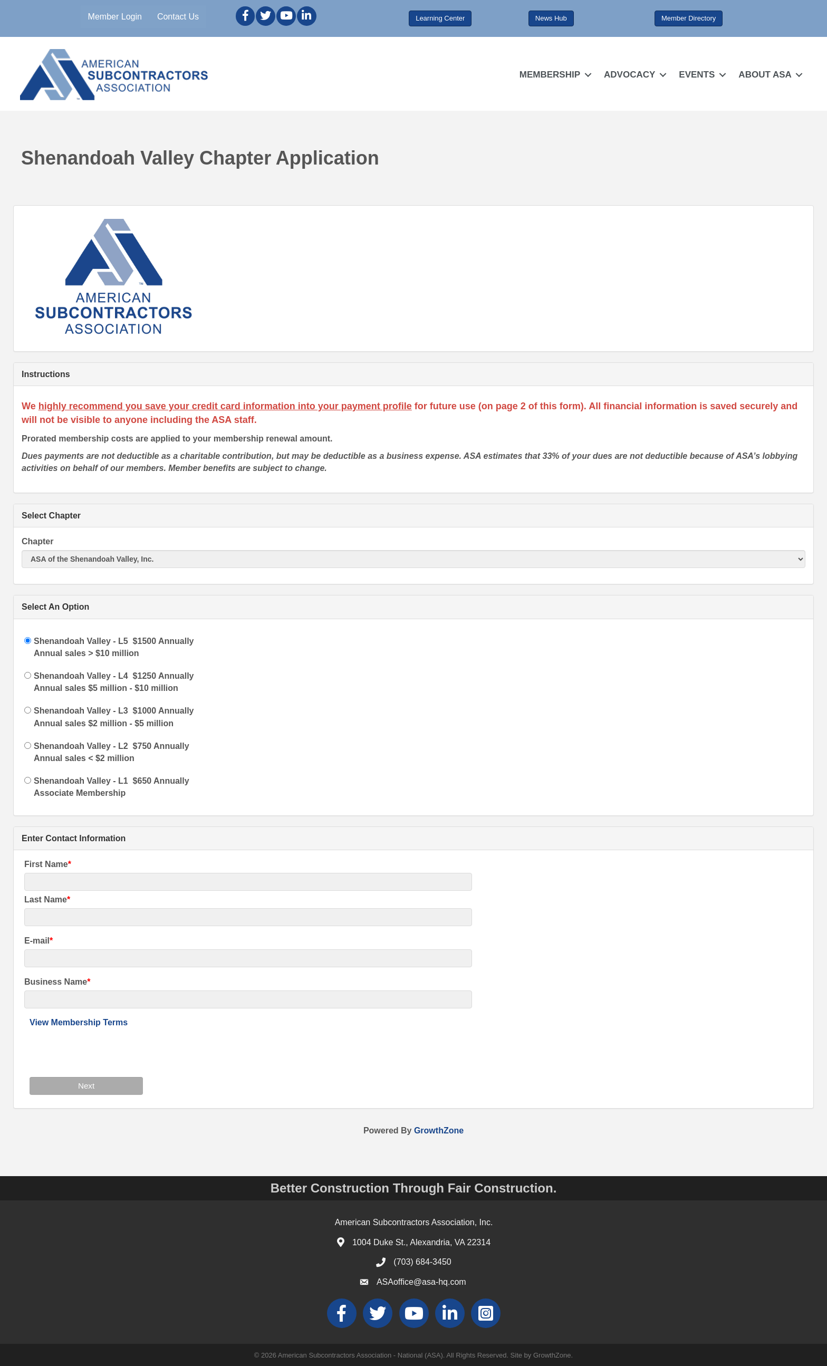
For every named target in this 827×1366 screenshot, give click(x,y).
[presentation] (110, 1050)
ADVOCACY (628, 75)
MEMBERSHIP (548, 75)
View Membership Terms (79, 1022)
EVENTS (696, 75)
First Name (46, 863)
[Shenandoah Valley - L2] (27, 745)
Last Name (45, 899)
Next (86, 1085)
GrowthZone (439, 1129)
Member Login (115, 16)
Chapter (37, 541)
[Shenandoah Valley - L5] (27, 640)
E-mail (37, 940)
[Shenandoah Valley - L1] (27, 780)
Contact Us (179, 16)
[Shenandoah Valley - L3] (27, 710)
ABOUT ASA (764, 75)
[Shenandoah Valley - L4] (27, 675)
